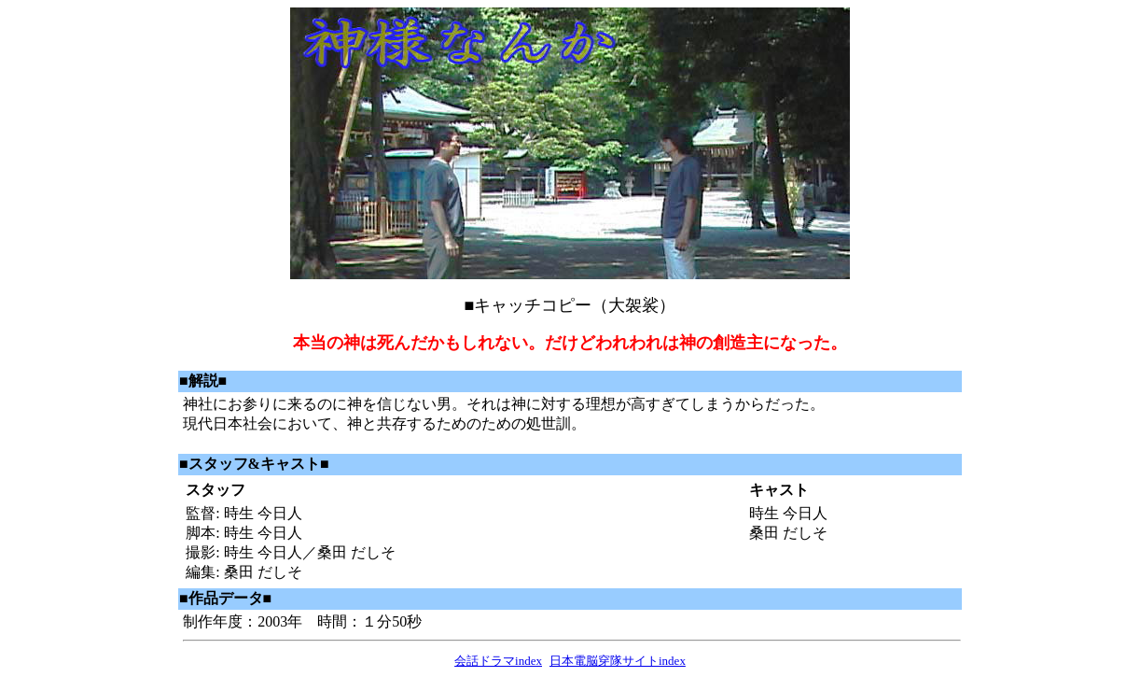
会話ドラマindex (498, 661)
